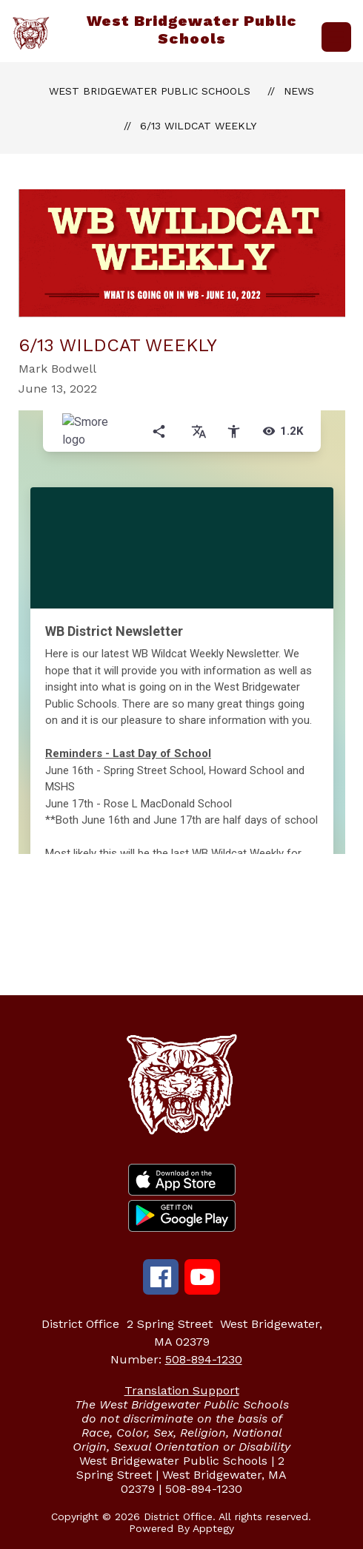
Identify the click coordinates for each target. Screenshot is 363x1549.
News (299, 91)
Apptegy (213, 1528)
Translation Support (181, 1390)
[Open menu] (336, 37)
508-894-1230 (203, 1359)
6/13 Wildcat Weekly (198, 126)
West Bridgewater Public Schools (149, 91)
